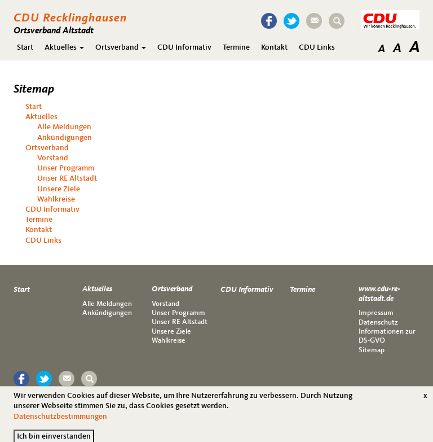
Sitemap (372, 350)
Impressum (376, 313)
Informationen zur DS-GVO (387, 336)
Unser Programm (65, 168)
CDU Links (317, 47)
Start (25, 47)
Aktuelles (64, 47)
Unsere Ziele (58, 189)
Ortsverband (120, 47)
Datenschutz (378, 322)
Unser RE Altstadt (67, 178)
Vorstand (52, 158)
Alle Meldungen (64, 127)
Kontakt (274, 47)
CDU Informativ (184, 47)
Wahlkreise (56, 199)
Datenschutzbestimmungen (60, 421)
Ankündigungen (64, 138)
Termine (236, 47)
